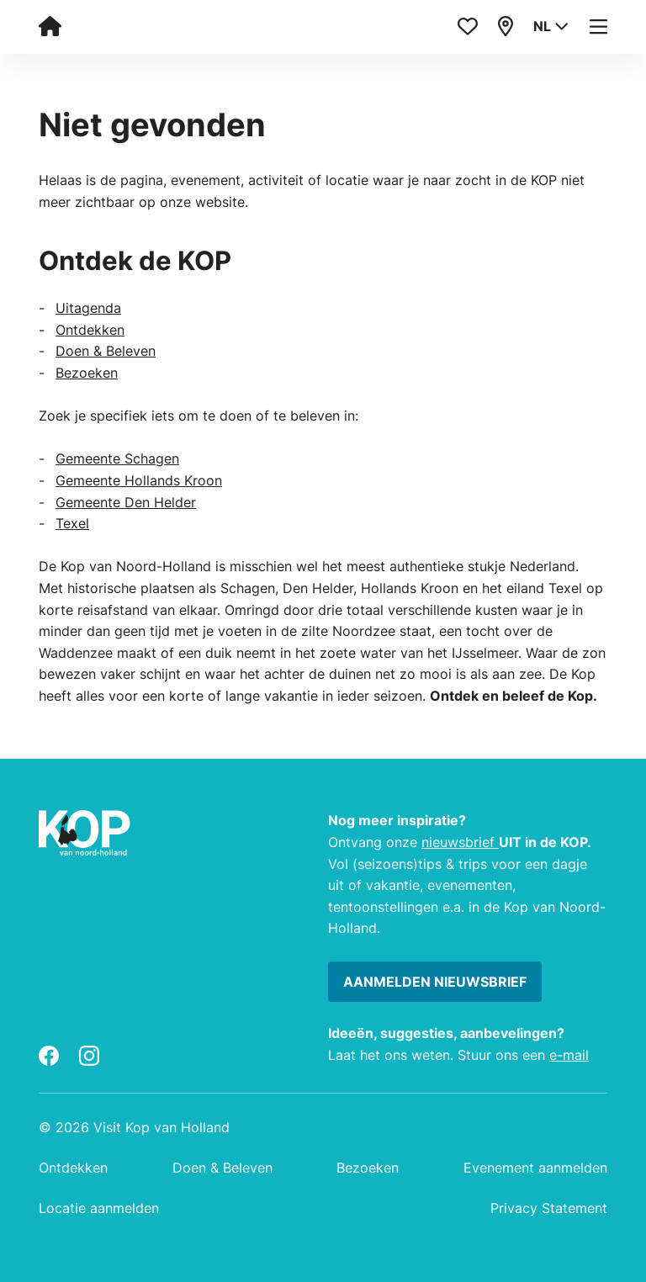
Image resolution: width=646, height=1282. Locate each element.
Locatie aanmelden (99, 1208)
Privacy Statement (548, 1208)
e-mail (569, 1054)
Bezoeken (87, 372)
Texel (72, 523)
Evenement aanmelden (535, 1167)
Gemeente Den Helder (126, 502)
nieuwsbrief (460, 842)
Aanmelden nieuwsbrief (435, 981)
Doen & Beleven (106, 350)
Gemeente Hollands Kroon (139, 480)
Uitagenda (88, 307)
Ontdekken (90, 329)
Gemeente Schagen (117, 458)
